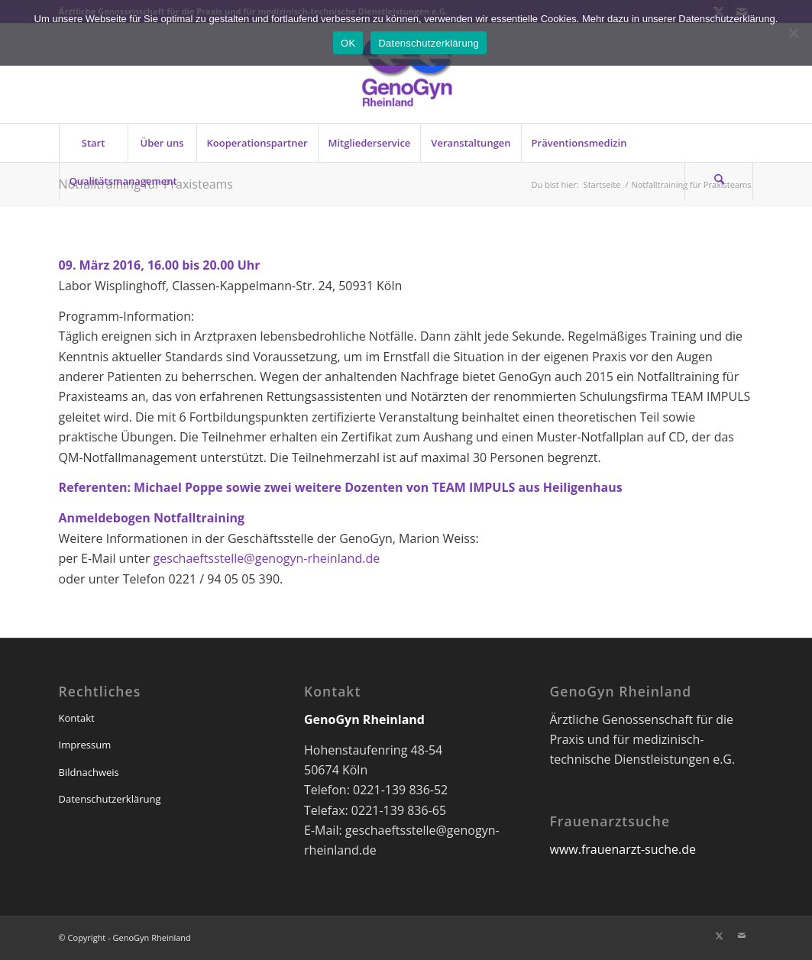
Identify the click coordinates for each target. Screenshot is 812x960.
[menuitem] (93, 143)
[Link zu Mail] (741, 935)
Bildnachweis (89, 772)
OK (348, 43)
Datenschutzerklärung (110, 799)
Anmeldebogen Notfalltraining (152, 517)
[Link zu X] (718, 935)
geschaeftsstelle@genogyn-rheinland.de (267, 558)
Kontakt (77, 718)
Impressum (85, 745)
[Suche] (718, 181)
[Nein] (793, 32)
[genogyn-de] (406, 73)
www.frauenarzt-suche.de (622, 849)
